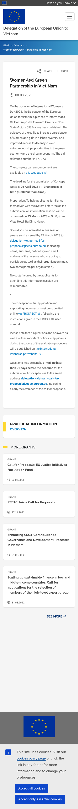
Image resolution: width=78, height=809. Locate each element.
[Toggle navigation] (70, 16)
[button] (45, 71)
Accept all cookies (31, 788)
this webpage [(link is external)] (36, 172)
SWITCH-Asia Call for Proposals (31, 502)
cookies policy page (31, 758)
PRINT (61, 71)
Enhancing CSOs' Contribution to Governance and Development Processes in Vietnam (38, 540)
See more (54, 616)
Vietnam (19, 45)
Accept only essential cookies (40, 799)
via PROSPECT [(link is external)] (29, 313)
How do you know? (61, 3)
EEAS (6, 45)
